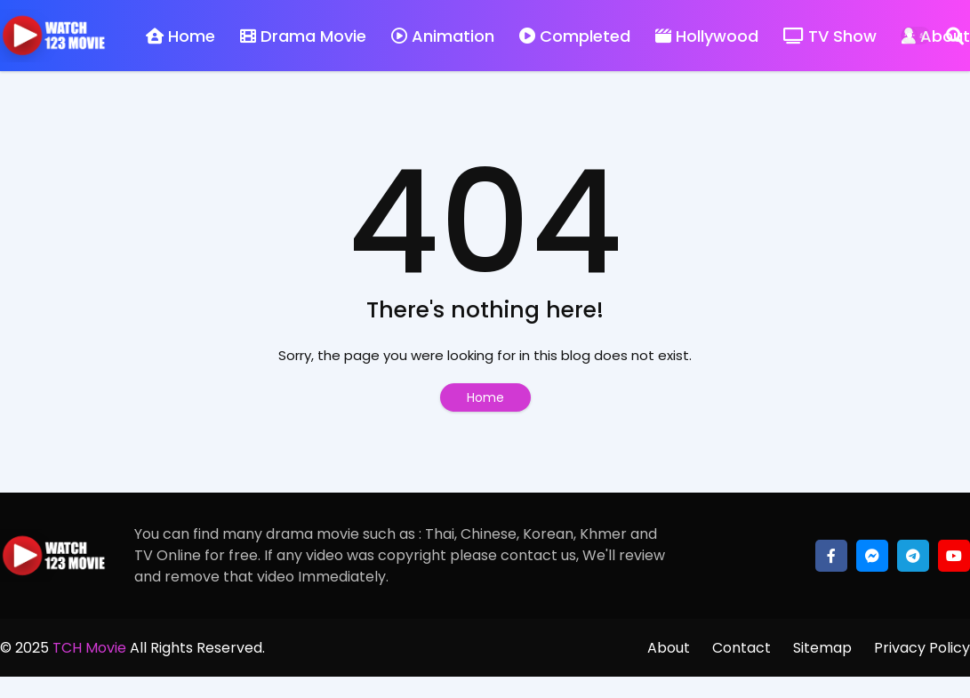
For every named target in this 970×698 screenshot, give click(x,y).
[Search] (955, 35)
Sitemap (822, 648)
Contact (741, 648)
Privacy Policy (922, 648)
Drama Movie (303, 36)
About (668, 648)
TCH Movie (89, 648)
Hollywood (706, 36)
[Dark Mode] (916, 35)
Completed (574, 36)
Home (180, 36)
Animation (442, 36)
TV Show (830, 36)
